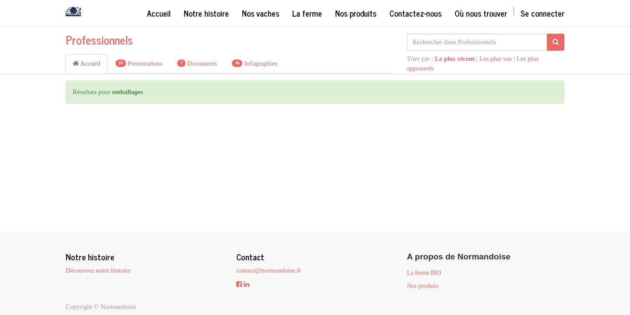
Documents (197, 63)
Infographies (254, 63)
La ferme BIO (424, 273)
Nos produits (422, 286)
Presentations (139, 63)
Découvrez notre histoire (98, 270)
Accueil (87, 63)
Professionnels (99, 39)
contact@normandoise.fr (268, 270)
